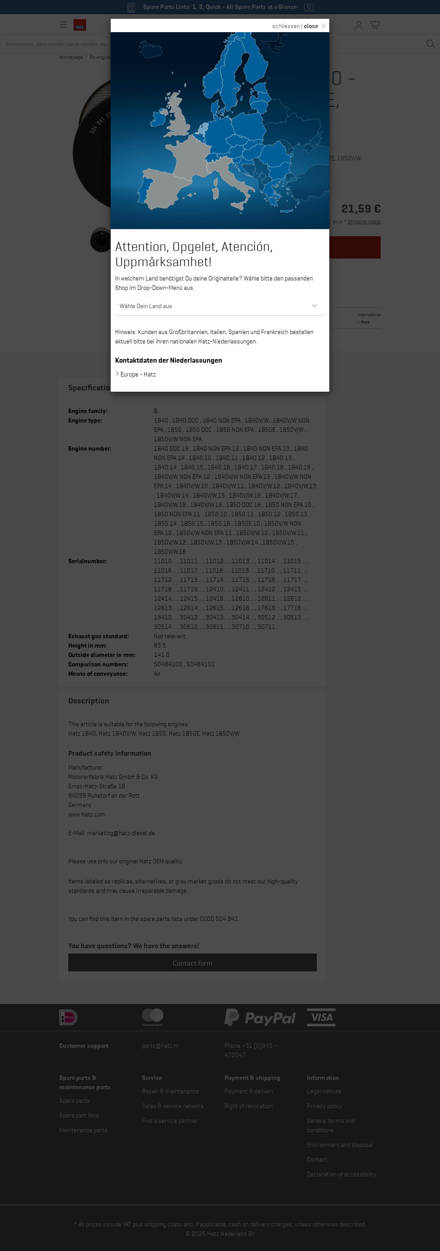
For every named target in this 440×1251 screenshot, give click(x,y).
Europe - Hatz (138, 373)
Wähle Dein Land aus (146, 305)
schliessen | (295, 25)
